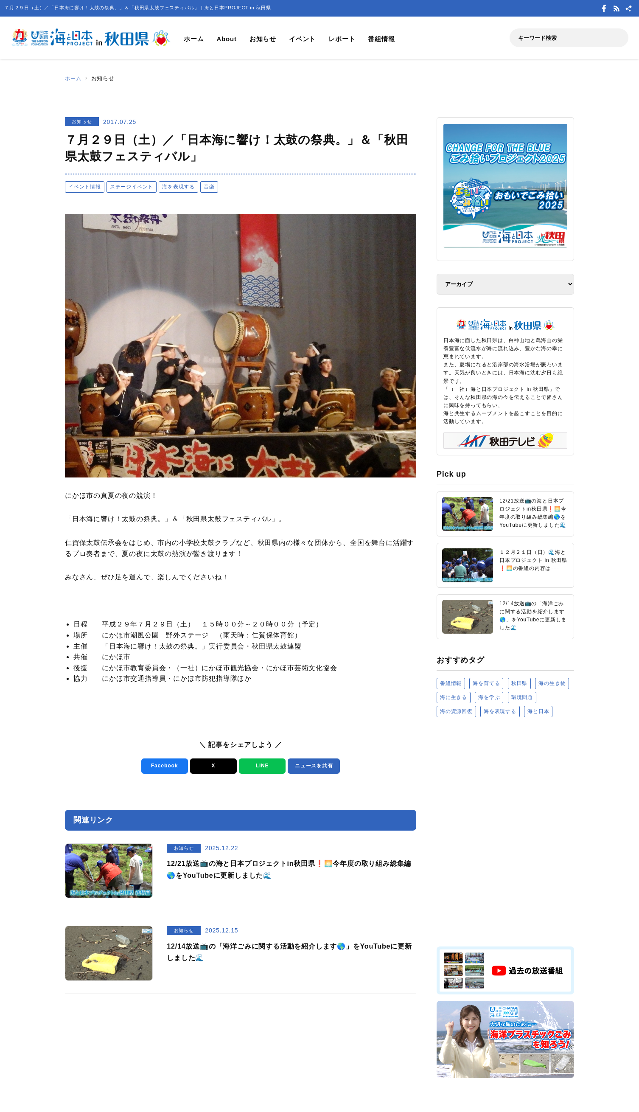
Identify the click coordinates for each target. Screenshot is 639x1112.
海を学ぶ (489, 697)
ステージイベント (131, 187)
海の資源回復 (456, 711)
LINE (261, 766)
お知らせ (262, 38)
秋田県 (519, 683)
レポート (341, 38)
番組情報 (381, 38)
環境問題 (522, 697)
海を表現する (178, 187)
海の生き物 (552, 683)
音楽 (209, 187)
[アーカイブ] (505, 284)
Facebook (163, 766)
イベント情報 (84, 187)
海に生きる (453, 697)
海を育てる (486, 683)
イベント (302, 38)
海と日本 (538, 711)
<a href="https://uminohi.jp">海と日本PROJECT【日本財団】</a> (505, 831)
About (226, 38)
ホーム (194, 38)
